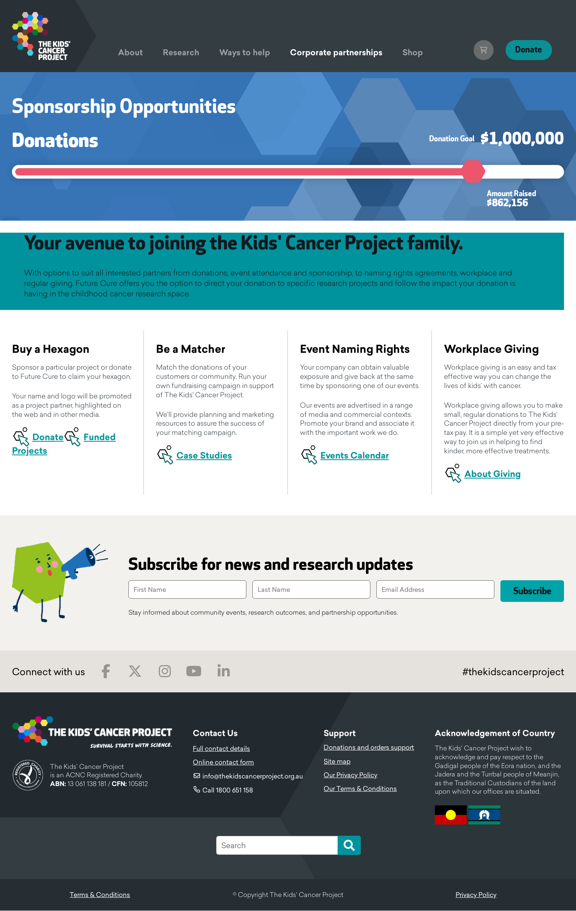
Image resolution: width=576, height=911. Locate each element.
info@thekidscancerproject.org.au (252, 776)
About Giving (492, 474)
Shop (412, 52)
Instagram (164, 671)
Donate (526, 49)
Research (181, 52)
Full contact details (221, 748)
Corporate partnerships (336, 52)
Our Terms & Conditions (360, 788)
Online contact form (223, 762)
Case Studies (204, 455)
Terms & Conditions (100, 895)
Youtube (193, 671)
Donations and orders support (369, 747)
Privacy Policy (476, 895)
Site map (337, 761)
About (130, 52)
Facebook (105, 671)
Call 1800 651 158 (227, 790)
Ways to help (244, 52)
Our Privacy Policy (350, 775)
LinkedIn (223, 671)
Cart (479, 50)
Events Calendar (354, 455)
